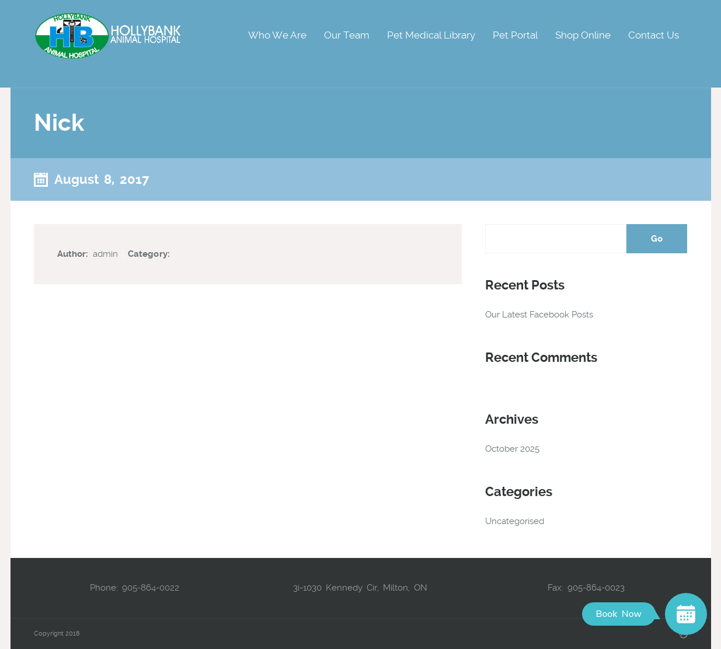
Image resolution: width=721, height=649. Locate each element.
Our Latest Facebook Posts (539, 314)
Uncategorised (514, 521)
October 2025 (512, 449)
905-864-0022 (150, 587)
